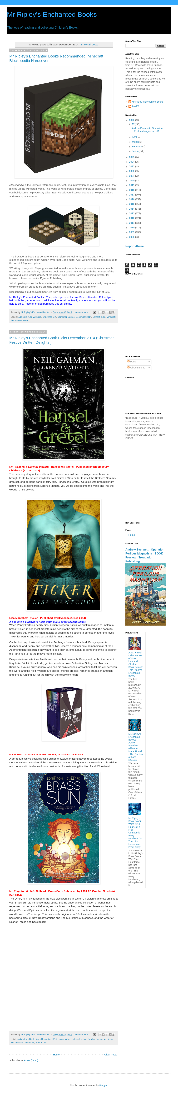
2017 (132, 194)
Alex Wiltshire (34, 317)
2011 (132, 222)
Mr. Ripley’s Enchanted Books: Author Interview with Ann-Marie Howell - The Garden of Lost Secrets (135, 747)
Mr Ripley (108, 1039)
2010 (132, 227)
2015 (132, 204)
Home (56, 1054)
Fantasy (74, 1039)
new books (29, 1042)
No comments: (82, 312)
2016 (132, 199)
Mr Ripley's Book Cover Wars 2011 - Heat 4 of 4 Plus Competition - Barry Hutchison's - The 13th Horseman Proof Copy (135, 832)
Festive (82, 1039)
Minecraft (111, 317)
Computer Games (66, 317)
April (134, 137)
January (136, 151)
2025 (132, 157)
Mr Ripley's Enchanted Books (52, 14)
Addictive (22, 317)
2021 (132, 176)
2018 (132, 190)
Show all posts (89, 44)
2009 (132, 232)
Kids (103, 317)
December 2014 (83, 317)
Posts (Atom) (31, 1060)
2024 (132, 161)
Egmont (96, 317)
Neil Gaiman (17, 1042)
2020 (132, 180)
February (137, 146)
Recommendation (19, 320)
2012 (132, 218)
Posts (131, 361)
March (135, 141)
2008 (132, 237)
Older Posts (110, 1054)
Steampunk (41, 1042)
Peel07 (136, 106)
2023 (132, 166)
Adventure (23, 1039)
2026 (132, 120)
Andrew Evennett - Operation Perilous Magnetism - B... (147, 130)
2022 (132, 171)
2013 (132, 213)
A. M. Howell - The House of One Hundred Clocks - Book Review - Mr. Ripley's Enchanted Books (135, 664)
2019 (132, 185)
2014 (132, 208)
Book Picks (34, 1039)
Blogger (103, 1085)
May (134, 124)
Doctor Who (64, 1039)
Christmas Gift (49, 317)
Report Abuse (134, 246)
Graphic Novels (95, 1039)
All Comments (136, 367)
